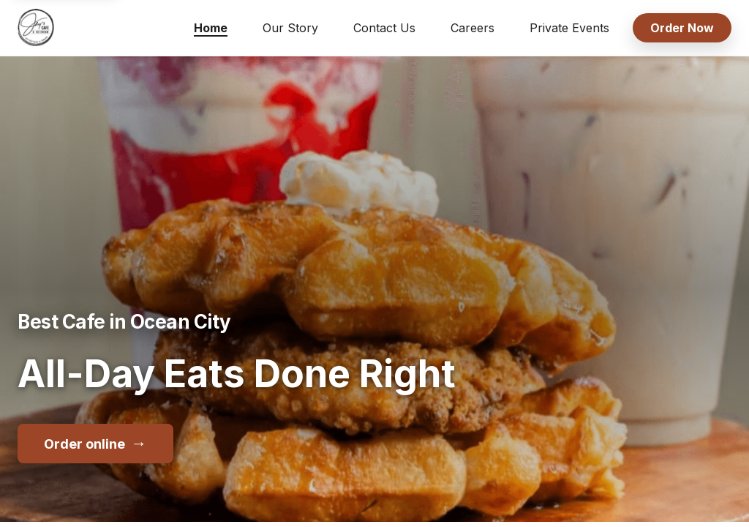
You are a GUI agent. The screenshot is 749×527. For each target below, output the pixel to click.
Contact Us (384, 27)
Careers (472, 27)
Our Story (290, 27)
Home (210, 27)
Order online (95, 442)
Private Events (569, 27)
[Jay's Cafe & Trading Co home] (36, 28)
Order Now (682, 27)
